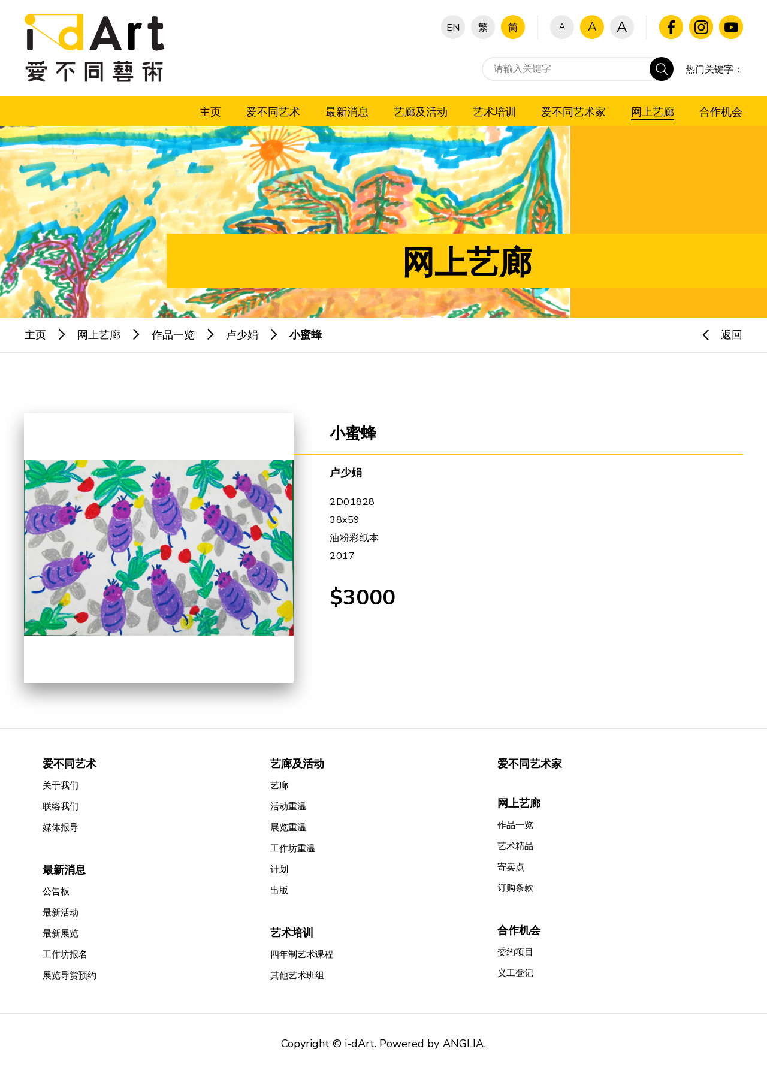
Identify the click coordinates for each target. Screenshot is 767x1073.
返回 (716, 335)
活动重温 (288, 806)
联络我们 (60, 806)
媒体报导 (60, 827)
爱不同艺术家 (529, 764)
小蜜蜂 (305, 335)
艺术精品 (515, 846)
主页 (35, 335)
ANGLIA (463, 1043)
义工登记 (515, 973)
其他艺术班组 (297, 975)
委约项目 (515, 952)
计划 (279, 869)
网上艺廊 (98, 335)
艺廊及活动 (297, 764)
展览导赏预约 (69, 975)
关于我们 (60, 785)
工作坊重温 (292, 848)
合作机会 (518, 930)
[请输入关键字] (578, 69)
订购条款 (515, 888)
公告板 (56, 891)
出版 (279, 890)
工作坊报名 (65, 954)
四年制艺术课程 (301, 954)
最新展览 (60, 933)
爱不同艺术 (69, 764)
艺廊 (279, 785)
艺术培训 (291, 933)
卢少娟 (242, 335)
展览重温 (288, 827)
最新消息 (64, 870)
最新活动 (60, 912)
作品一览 (173, 335)
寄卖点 (510, 867)
